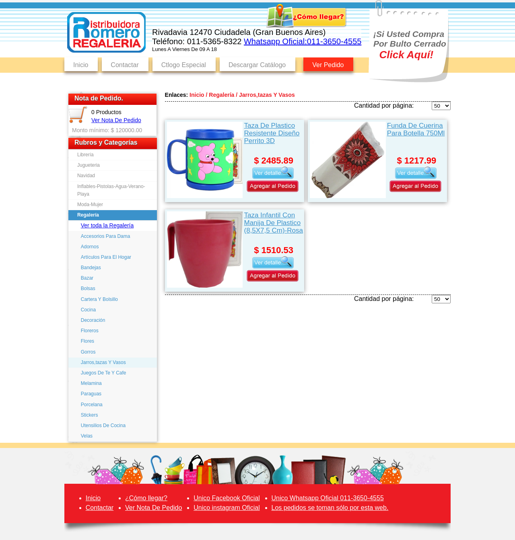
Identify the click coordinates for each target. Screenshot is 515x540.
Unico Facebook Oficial (227, 498)
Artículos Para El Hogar (106, 257)
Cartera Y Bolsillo (99, 299)
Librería (85, 155)
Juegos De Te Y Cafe (103, 373)
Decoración (93, 320)
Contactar (124, 64)
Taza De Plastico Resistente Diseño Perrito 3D (271, 133)
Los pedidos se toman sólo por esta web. (330, 507)
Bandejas (91, 267)
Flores (87, 341)
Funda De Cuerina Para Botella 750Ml (416, 129)
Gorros (88, 352)
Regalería (88, 215)
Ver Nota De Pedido (116, 120)
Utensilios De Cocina (103, 425)
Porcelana (92, 404)
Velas (87, 436)
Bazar (87, 278)
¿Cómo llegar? (146, 498)
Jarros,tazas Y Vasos (103, 362)
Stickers (89, 415)
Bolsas (88, 288)
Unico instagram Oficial (227, 507)
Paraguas (91, 394)
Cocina (88, 310)
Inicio (80, 64)
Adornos (90, 247)
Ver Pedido (328, 64)
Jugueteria (88, 165)
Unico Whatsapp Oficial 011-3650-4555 (328, 498)
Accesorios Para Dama (105, 236)
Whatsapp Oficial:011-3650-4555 (302, 41)
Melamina (91, 383)
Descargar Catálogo (257, 64)
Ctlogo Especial (183, 64)
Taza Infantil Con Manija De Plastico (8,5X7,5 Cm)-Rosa (273, 222)
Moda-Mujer (90, 204)
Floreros (90, 330)
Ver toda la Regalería (107, 225)
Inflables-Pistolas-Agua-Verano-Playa (111, 190)
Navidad (86, 175)
